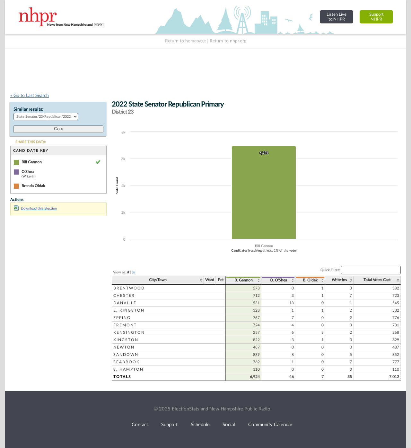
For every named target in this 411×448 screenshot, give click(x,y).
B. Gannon (243, 280)
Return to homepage (185, 41)
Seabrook (126, 362)
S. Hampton (128, 369)
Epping (122, 318)
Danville (124, 303)
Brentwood (129, 288)
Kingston (125, 340)
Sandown (125, 355)
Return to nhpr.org (228, 41)
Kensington (129, 332)
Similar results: (28, 109)
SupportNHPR (376, 17)
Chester (124, 295)
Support (169, 424)
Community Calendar (270, 424)
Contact (140, 424)
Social (229, 424)
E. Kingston (128, 310)
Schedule (200, 424)
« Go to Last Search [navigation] (29, 95)
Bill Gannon (32, 162)
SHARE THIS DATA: (30, 142)
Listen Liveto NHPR (336, 17)
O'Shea (28, 172)
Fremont (125, 325)
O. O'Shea (278, 280)
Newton (124, 347)
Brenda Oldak (33, 186)
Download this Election (35, 208)
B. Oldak (310, 280)
